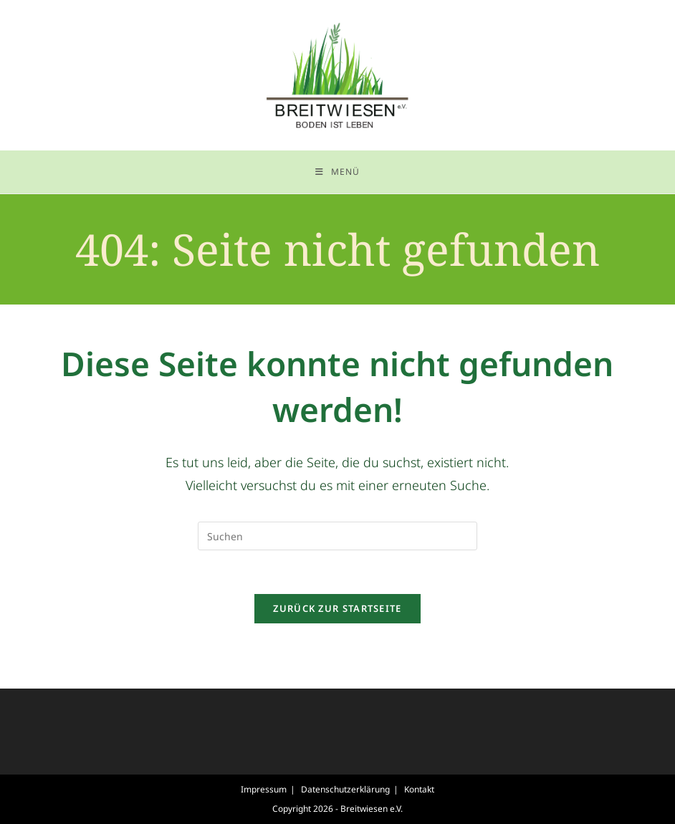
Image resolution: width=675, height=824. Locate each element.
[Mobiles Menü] (337, 171)
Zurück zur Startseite (337, 608)
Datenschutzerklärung (345, 789)
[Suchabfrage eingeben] (337, 536)
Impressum (264, 789)
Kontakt (419, 789)
